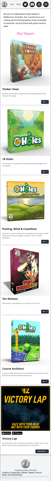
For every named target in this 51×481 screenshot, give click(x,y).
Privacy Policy (15, 472)
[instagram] (39, 4)
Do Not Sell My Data (15, 475)
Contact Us (6, 472)
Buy (45, 102)
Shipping (31, 472)
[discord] (32, 4)
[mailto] (46, 4)
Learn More (42, 451)
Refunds (24, 472)
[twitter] (25, 4)
